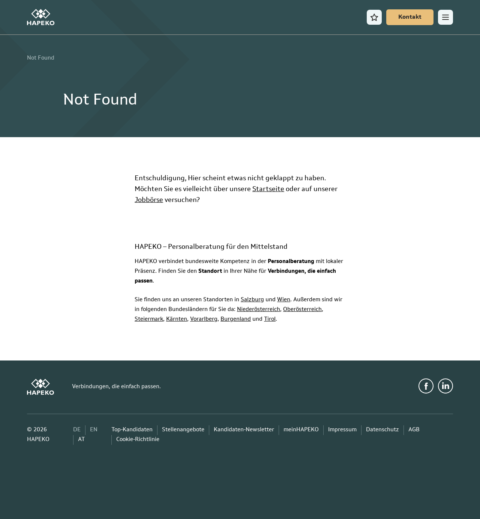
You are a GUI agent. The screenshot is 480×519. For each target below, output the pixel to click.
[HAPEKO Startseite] (40, 17)
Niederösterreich (258, 310)
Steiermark (149, 319)
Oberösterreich (302, 310)
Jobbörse (149, 200)
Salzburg (252, 300)
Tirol (270, 319)
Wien (283, 300)
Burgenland (235, 319)
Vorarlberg (204, 319)
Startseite (268, 189)
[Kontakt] (410, 17)
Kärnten (176, 319)
